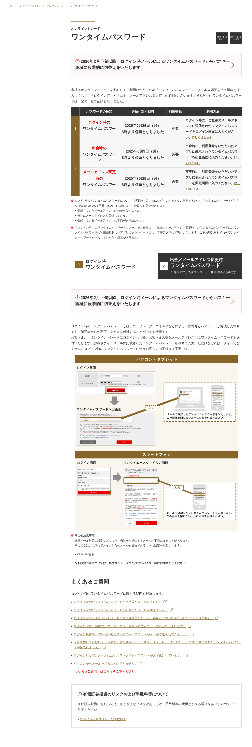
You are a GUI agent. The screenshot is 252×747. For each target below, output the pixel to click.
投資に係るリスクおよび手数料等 (104, 722)
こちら (108, 674)
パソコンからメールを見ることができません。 (108, 666)
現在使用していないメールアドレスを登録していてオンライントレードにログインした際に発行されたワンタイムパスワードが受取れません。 (156, 647)
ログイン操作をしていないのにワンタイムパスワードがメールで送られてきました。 (135, 636)
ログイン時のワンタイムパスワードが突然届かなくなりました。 (121, 603)
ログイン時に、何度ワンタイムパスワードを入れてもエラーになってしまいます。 (134, 627)
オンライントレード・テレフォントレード (45, 6)
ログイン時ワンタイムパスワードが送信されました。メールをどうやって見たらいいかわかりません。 (148, 619)
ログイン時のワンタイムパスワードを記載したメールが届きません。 (124, 611)
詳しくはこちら (203, 138)
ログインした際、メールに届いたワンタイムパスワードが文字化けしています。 (132, 658)
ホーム (13, 6)
